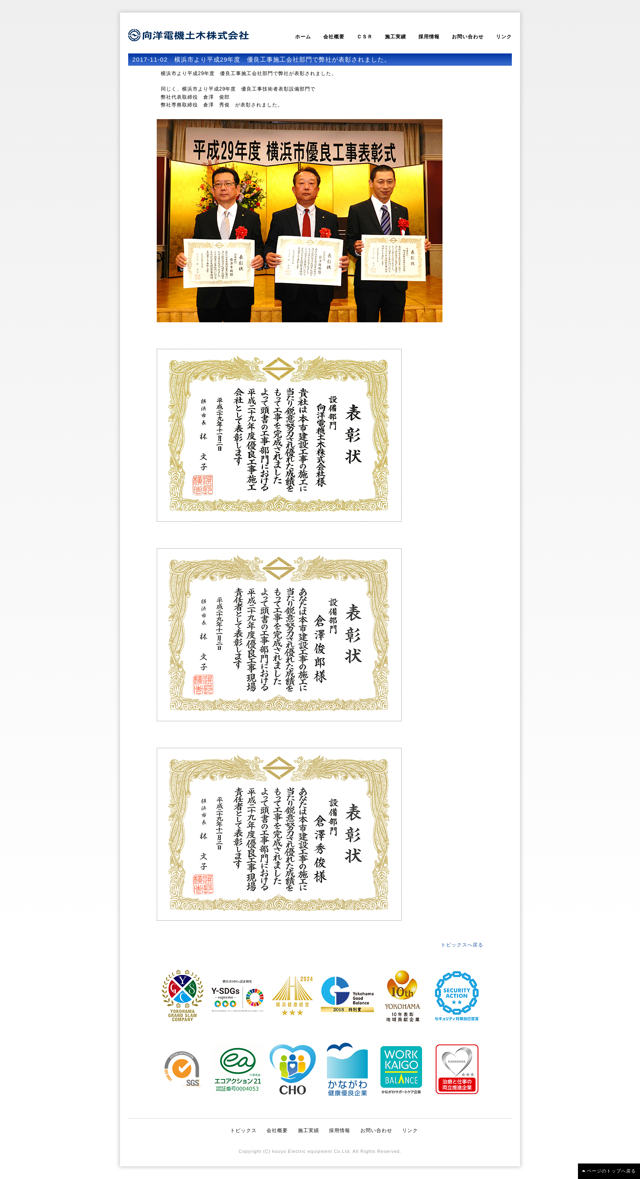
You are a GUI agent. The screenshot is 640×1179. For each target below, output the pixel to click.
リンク (504, 37)
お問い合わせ (468, 37)
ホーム (303, 37)
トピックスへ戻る (462, 945)
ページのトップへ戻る (611, 1170)
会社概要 (333, 37)
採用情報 (429, 37)
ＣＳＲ (365, 37)
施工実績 (395, 37)
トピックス (243, 1130)
